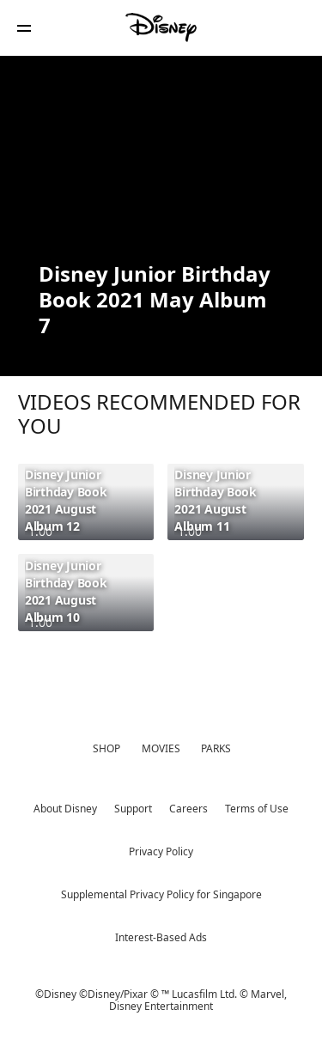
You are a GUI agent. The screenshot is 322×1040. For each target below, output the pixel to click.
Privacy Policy (161, 851)
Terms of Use (257, 808)
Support (133, 808)
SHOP (106, 748)
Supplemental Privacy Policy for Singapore (161, 894)
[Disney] (161, 27)
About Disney (65, 808)
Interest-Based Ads (161, 937)
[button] (24, 28)
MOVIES (161, 748)
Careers (188, 808)
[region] (161, 156)
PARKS (216, 748)
